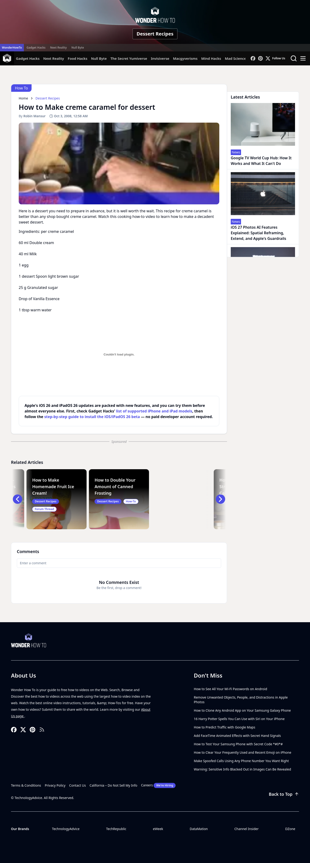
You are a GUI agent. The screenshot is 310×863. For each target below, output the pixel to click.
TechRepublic (116, 829)
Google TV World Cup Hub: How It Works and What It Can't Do (261, 160)
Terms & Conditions (26, 785)
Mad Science (235, 58)
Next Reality (58, 48)
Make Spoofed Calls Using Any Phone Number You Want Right (241, 761)
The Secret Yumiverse (128, 58)
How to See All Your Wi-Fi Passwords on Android (230, 689)
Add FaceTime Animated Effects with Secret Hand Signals (237, 735)
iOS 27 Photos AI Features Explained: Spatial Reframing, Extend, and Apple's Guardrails (258, 233)
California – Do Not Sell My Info (113, 785)
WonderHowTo (12, 48)
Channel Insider (246, 829)
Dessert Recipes (155, 34)
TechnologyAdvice (65, 829)
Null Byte (77, 48)
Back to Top (284, 794)
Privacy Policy (55, 785)
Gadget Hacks (36, 48)
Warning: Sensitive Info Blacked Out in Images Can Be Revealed (242, 769)
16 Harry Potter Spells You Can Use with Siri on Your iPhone (239, 719)
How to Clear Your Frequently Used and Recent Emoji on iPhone (242, 752)
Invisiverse (160, 58)
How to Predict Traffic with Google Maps (224, 727)
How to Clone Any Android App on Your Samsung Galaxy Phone (242, 710)
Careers (158, 785)
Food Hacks (77, 58)
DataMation (199, 829)
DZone (290, 829)
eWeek (158, 829)
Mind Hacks (211, 58)
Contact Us (77, 785)
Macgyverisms (185, 58)
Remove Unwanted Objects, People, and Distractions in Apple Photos (241, 699)
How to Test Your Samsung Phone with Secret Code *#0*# (238, 744)
